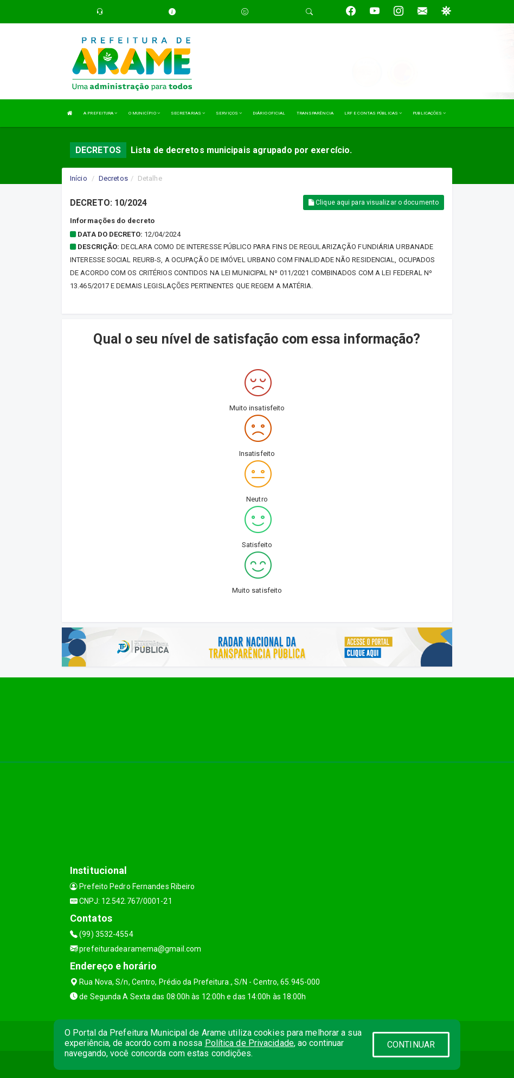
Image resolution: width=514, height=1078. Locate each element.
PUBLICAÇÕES (429, 113)
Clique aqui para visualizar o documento (374, 202)
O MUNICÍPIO (144, 113)
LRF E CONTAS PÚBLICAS (373, 113)
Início (78, 178)
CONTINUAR (411, 1044)
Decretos (113, 178)
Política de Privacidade (249, 1043)
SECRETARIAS (188, 113)
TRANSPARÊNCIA (315, 113)
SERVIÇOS (229, 113)
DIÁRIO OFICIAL (269, 113)
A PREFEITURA (100, 113)
